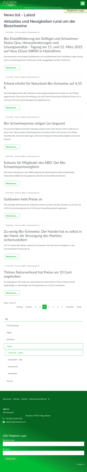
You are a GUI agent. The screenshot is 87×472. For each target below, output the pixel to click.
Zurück (29, 307)
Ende (79, 307)
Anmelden (10, 459)
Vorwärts (70, 307)
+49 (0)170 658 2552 (14, 418)
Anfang (20, 307)
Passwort (6, 449)
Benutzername (8, 440)
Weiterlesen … (11, 67)
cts (83, 464)
